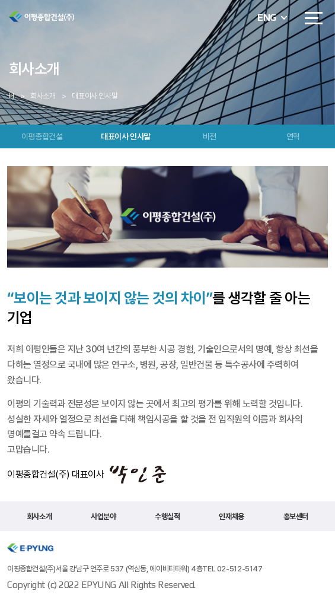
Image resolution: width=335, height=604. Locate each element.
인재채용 (231, 516)
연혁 (293, 136)
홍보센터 (295, 516)
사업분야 (103, 516)
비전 (209, 136)
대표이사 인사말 (126, 136)
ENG (266, 17)
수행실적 (167, 516)
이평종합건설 (41, 136)
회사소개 (39, 516)
